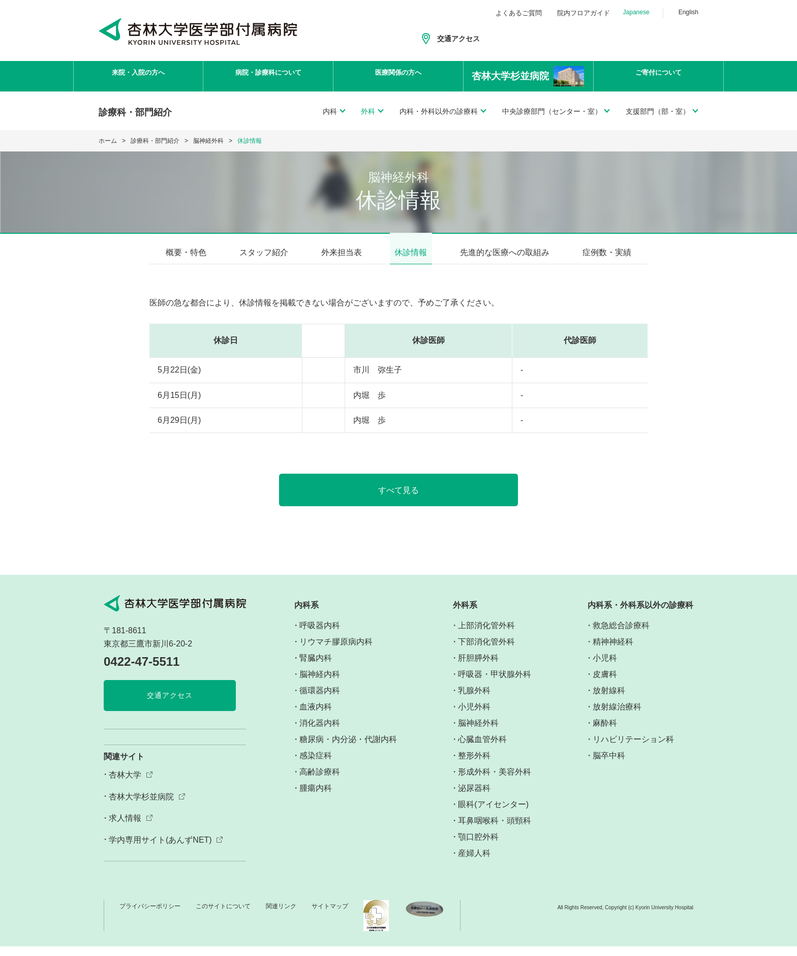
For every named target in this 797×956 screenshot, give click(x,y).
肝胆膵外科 (478, 667)
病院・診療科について (268, 76)
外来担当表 (341, 252)
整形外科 (474, 764)
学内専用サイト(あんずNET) (160, 849)
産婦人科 (474, 862)
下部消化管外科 (486, 650)
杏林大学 (125, 784)
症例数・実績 (607, 252)
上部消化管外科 (486, 634)
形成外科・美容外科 (494, 781)
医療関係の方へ (398, 76)
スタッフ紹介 (263, 252)
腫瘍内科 (315, 797)
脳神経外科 (208, 140)
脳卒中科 (609, 764)
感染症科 (315, 764)
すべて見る (398, 499)
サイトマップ (330, 915)
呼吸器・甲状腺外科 (494, 683)
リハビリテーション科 (633, 748)
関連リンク (281, 915)
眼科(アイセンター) (493, 813)
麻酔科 (605, 732)
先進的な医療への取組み (504, 252)
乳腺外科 (474, 699)
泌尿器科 (474, 797)
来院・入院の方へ (138, 76)
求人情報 (125, 827)
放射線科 (609, 699)
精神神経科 (613, 650)
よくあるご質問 (519, 13)
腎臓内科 (315, 667)
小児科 (605, 667)
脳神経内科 (319, 683)
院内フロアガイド (583, 13)
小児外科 (474, 716)
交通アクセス (458, 39)
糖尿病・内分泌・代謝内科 (348, 748)
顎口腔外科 (478, 846)
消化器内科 (319, 732)
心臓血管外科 (482, 748)
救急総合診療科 (621, 634)
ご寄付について (658, 76)
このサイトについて (223, 915)
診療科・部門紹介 (155, 140)
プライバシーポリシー (149, 915)
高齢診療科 (319, 781)
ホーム (108, 140)
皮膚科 (605, 683)
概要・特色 (186, 252)
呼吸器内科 (319, 634)
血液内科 (315, 716)
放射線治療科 (617, 716)
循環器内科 (319, 699)
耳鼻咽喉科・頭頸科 (494, 829)
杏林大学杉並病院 (141, 805)
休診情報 (410, 252)
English (688, 12)
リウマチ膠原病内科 (336, 650)
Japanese (636, 12)
